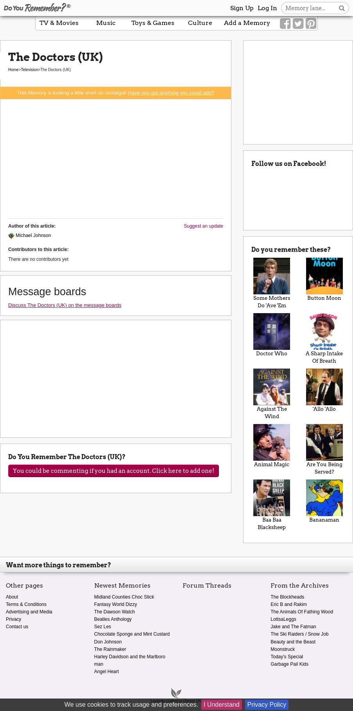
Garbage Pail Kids (289, 664)
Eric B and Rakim (289, 604)
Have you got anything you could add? (171, 93)
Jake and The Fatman (293, 626)
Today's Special (287, 656)
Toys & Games (152, 23)
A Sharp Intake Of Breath (324, 338)
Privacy (13, 619)
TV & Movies (59, 23)
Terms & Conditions (26, 604)
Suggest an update (203, 226)
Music (106, 23)
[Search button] (342, 8)
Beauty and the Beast (293, 642)
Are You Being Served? (324, 449)
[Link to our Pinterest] (311, 24)
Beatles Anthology (113, 619)
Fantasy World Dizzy (115, 604)
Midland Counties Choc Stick (124, 597)
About (12, 597)
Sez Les (102, 626)
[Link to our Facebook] (285, 24)
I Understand (222, 704)
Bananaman (324, 501)
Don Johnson (108, 642)
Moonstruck (283, 649)
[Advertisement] (115, 157)
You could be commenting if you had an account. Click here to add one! (113, 470)
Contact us (17, 626)
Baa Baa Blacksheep (271, 504)
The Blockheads (287, 597)
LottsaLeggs (283, 619)
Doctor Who (271, 334)
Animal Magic (271, 445)
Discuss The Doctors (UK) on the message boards (65, 305)
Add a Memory (247, 23)
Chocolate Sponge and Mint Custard (132, 634)
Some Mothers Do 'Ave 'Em (271, 283)
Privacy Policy (267, 704)
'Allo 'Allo (324, 390)
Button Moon (324, 279)
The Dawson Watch (114, 612)
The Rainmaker (110, 649)
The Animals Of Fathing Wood (302, 612)
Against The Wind (271, 394)
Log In (267, 8)
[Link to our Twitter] (298, 24)
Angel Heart (106, 671)
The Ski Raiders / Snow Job (299, 634)
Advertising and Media (29, 612)
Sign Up (242, 8)
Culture (200, 23)
